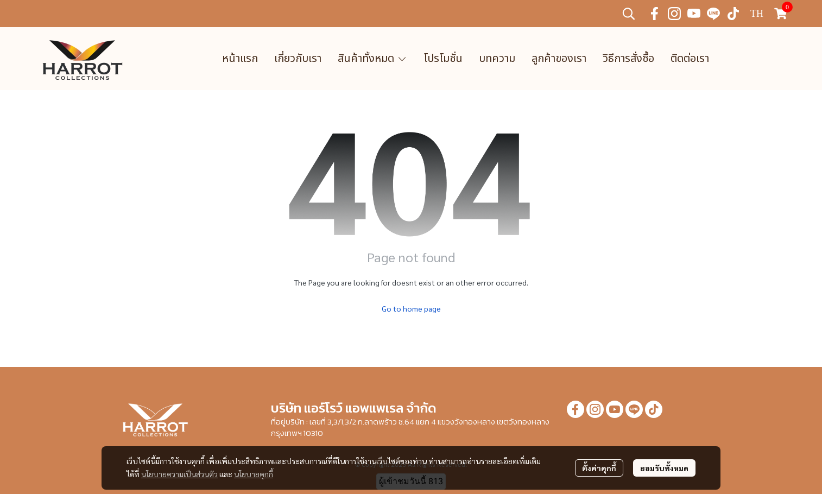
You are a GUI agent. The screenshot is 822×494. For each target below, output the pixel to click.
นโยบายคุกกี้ (253, 474)
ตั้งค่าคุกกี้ (599, 468)
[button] (628, 13)
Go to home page (411, 308)
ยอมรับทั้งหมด (664, 468)
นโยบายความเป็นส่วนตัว (179, 474)
